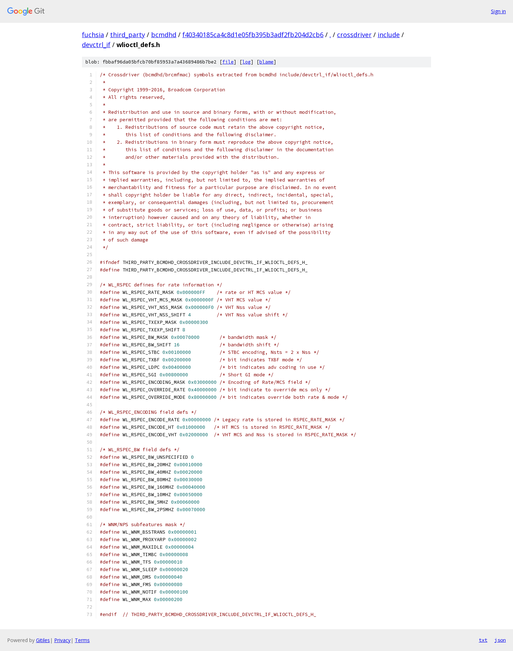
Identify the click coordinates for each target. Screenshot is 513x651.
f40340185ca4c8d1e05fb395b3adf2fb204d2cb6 (252, 34)
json (500, 640)
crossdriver (354, 34)
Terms (82, 640)
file (228, 62)
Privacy (62, 640)
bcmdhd (163, 34)
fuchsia (93, 34)
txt (483, 640)
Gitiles (43, 640)
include (389, 34)
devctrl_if (96, 44)
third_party (127, 34)
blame (266, 62)
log (246, 62)
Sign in (498, 11)
